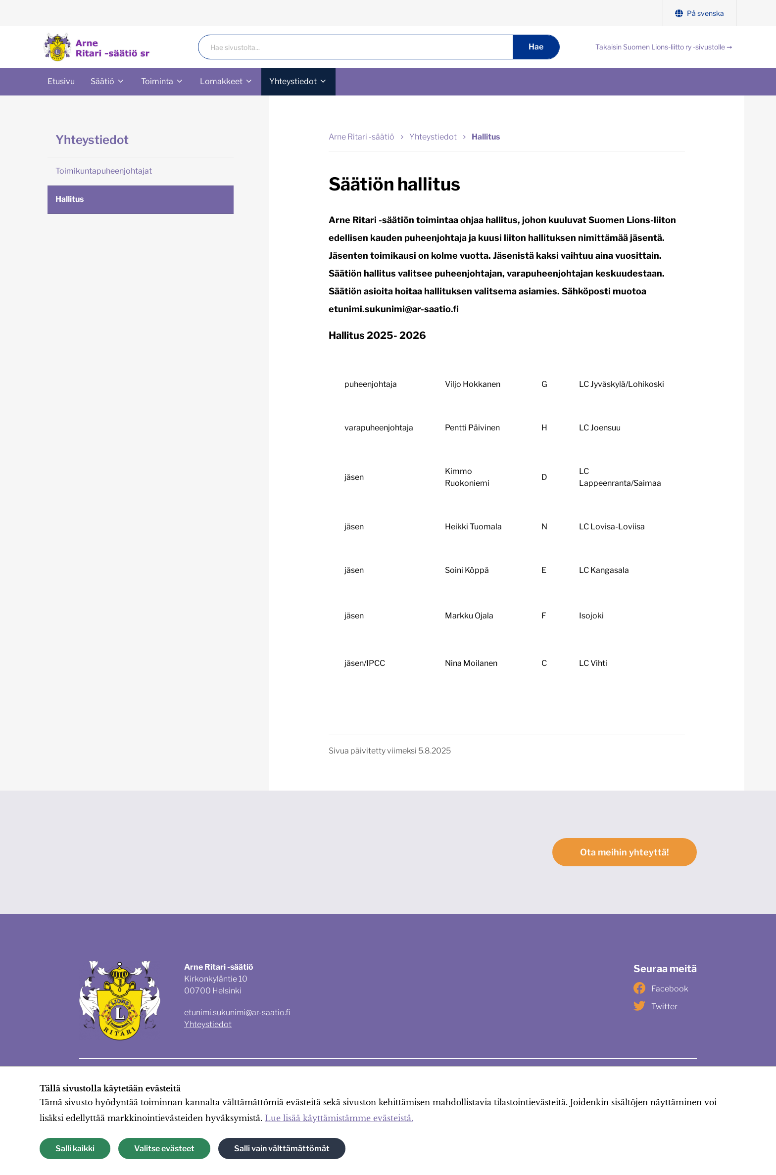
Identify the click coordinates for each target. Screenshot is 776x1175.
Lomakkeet (221, 81)
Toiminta (157, 81)
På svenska (699, 13)
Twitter (655, 1006)
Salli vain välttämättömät (282, 1148)
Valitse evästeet (164, 1148)
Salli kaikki (75, 1148)
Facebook (660, 988)
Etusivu (61, 81)
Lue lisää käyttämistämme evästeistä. (339, 1118)
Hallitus (69, 199)
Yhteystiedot (293, 81)
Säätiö (102, 81)
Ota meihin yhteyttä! (624, 852)
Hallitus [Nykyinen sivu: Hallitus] (486, 136)
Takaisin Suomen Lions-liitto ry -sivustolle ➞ (663, 47)
